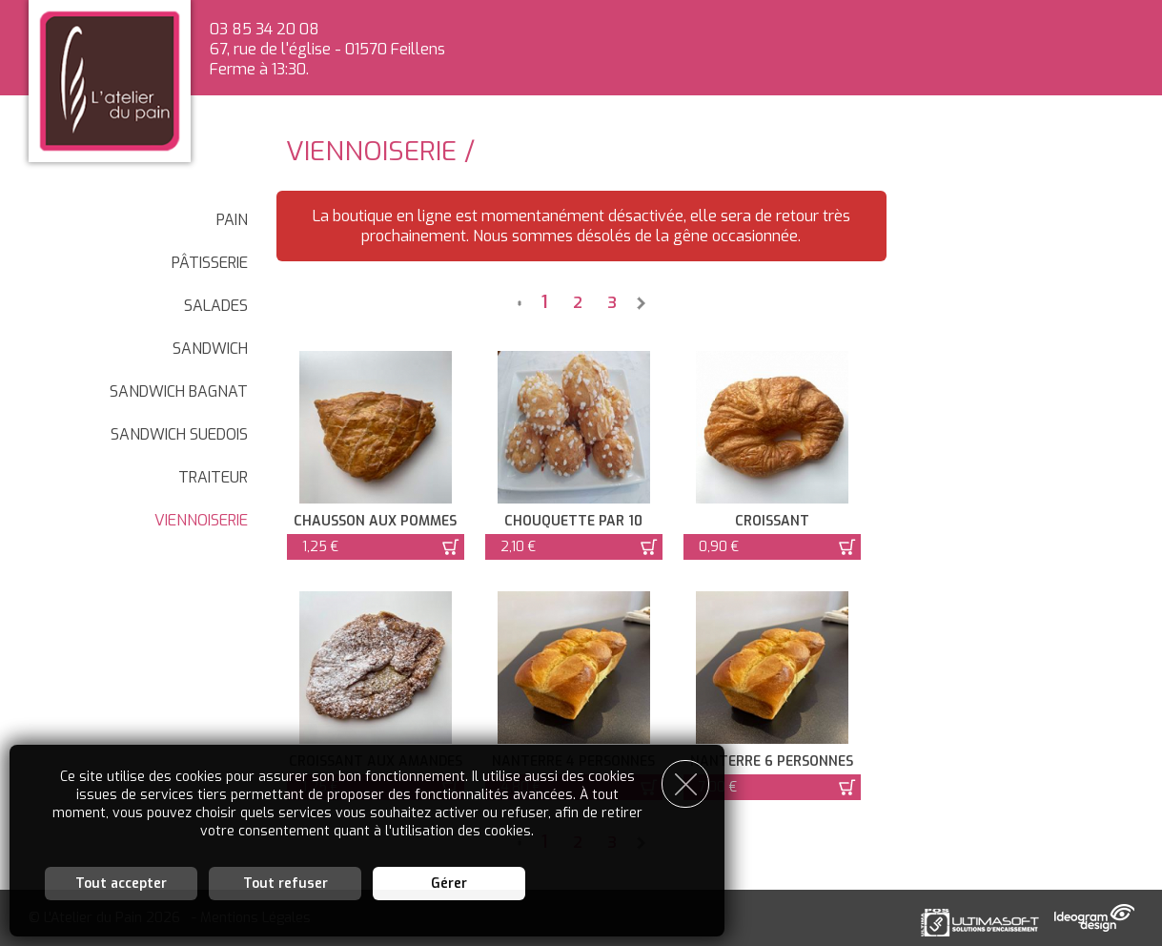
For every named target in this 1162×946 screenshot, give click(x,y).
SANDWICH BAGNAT (179, 391)
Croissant (772, 521)
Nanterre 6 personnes (771, 761)
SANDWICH (210, 349)
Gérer (449, 883)
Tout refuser (285, 883)
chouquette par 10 (573, 521)
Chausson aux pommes (375, 521)
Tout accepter (121, 883)
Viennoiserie (201, 520)
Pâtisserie (210, 263)
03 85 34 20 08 (264, 29)
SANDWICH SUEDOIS (179, 434)
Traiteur (213, 477)
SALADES (216, 306)
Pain (232, 220)
